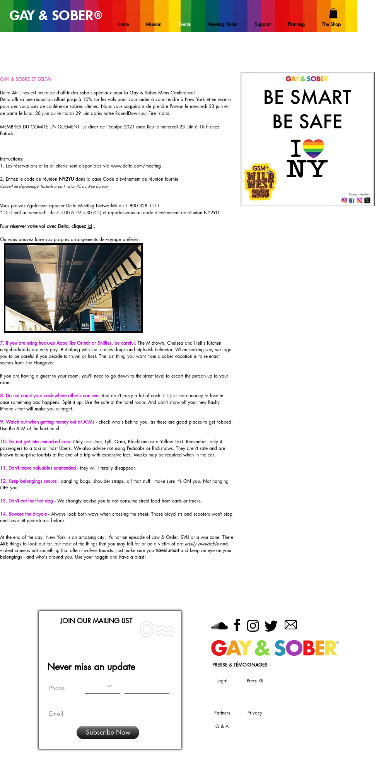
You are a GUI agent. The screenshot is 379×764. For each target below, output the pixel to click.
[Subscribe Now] (108, 732)
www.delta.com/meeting (136, 165)
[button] (333, 13)
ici (89, 226)
